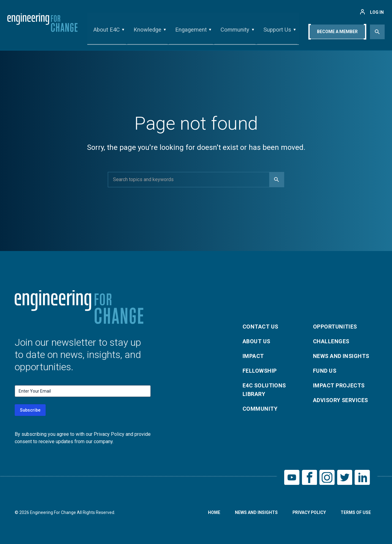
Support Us (275, 32)
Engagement (190, 32)
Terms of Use (355, 512)
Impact (253, 356)
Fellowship (260, 370)
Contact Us (261, 326)
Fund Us (325, 370)
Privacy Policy (309, 512)
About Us (257, 341)
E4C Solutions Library (265, 389)
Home (213, 512)
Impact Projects (339, 385)
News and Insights (341, 356)
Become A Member (337, 32)
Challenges (331, 341)
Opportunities (335, 326)
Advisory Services (341, 400)
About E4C (108, 32)
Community (234, 32)
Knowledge (148, 32)
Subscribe (30, 410)
